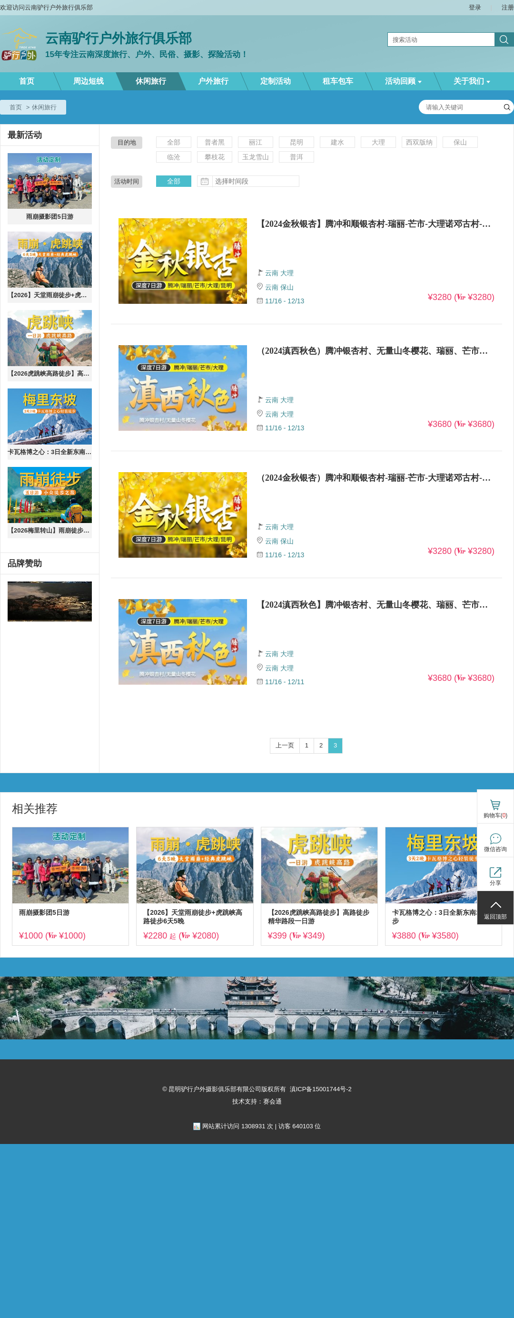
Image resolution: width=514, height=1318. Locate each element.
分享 (495, 883)
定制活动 (275, 81)
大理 (378, 142)
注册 (508, 7)
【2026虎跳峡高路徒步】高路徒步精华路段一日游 (50, 373)
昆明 (296, 142)
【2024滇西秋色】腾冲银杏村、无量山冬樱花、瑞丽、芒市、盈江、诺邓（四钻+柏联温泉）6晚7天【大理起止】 (375, 605)
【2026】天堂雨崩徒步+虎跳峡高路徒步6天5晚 (50, 295)
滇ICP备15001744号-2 (321, 1089)
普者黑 (215, 142)
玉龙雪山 (255, 157)
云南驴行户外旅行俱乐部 (118, 38)
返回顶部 (495, 916)
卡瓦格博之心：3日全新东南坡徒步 (50, 451)
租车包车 (338, 81)
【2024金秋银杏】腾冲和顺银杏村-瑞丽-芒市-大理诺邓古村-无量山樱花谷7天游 (375, 224)
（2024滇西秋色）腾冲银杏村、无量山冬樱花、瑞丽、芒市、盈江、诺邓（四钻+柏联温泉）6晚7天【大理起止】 (375, 351)
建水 (337, 142)
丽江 (255, 142)
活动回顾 (403, 81)
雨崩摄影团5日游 (49, 216)
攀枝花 (215, 157)
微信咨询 (495, 849)
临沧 (173, 157)
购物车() (496, 815)
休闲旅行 (151, 81)
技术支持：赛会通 (257, 1101)
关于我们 (472, 81)
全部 (173, 142)
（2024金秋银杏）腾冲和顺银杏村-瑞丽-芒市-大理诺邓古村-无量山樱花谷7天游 (375, 478)
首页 (26, 81)
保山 (460, 142)
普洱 (296, 157)
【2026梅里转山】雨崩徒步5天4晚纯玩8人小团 (50, 530)
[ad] (50, 601)
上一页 (285, 745)
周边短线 (88, 81)
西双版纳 (419, 142)
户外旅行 (213, 81)
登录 (475, 7)
